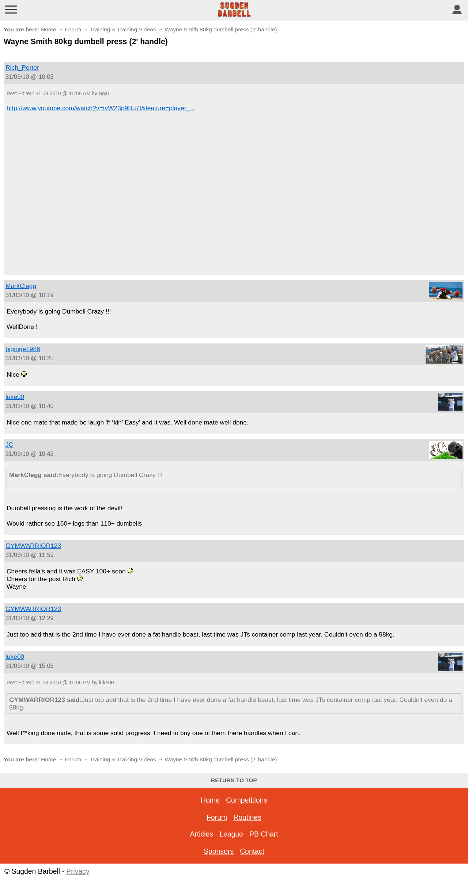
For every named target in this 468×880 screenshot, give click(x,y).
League (231, 834)
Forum (73, 29)
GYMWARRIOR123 (33, 545)
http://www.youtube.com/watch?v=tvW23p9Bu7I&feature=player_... (101, 108)
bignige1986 (22, 349)
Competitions (246, 800)
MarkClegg (20, 285)
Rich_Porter (22, 67)
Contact (252, 851)
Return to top (234, 780)
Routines (247, 817)
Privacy (77, 871)
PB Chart (263, 834)
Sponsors (219, 851)
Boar (104, 93)
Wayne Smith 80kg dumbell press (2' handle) (221, 29)
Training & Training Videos (123, 29)
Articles (201, 834)
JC (9, 444)
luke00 (14, 396)
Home (48, 29)
